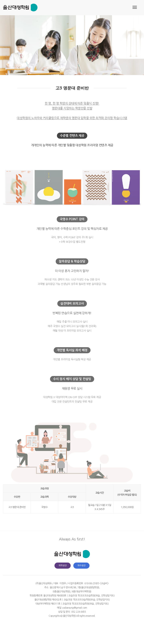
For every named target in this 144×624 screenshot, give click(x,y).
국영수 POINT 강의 (72, 219)
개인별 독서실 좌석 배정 (72, 350)
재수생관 (81, 565)
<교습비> (104, 583)
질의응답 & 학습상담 (72, 261)
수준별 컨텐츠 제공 (72, 135)
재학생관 (63, 565)
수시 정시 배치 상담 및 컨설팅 (72, 378)
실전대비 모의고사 (72, 303)
